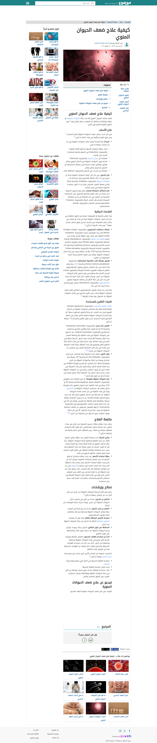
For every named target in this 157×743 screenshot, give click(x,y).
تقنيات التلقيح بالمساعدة (102, 306)
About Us (55, 737)
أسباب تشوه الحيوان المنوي (123, 103)
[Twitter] (124, 731)
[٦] (85, 375)
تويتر (108, 649)
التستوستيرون (104, 282)
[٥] (88, 350)
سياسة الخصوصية (53, 733)
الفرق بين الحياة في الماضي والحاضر (45, 247)
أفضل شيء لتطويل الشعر (49, 281)
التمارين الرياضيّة (103, 521)
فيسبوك (116, 649)
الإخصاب (106, 564)
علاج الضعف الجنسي (124, 109)
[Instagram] (120, 731)
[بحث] (92, 3)
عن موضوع (55, 730)
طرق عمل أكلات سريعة (50, 264)
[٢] (74, 137)
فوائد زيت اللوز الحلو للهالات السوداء (45, 243)
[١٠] (90, 556)
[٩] (84, 494)
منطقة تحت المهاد (98, 239)
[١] (70, 121)
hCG (76, 264)
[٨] (99, 433)
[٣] (106, 225)
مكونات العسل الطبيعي (50, 251)
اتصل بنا (36, 730)
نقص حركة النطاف (125, 90)
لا (84, 640)
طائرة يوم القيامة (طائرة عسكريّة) (46, 268)
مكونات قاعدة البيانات (51, 260)
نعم (90, 640)
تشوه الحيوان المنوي (123, 96)
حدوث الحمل (107, 556)
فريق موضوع (34, 737)
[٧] (68, 413)
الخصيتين (70, 388)
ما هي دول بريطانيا (51, 277)
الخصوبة (74, 465)
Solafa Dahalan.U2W (102, 43)
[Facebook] (129, 731)
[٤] (85, 225)
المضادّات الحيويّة (103, 181)
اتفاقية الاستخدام (33, 733)
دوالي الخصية (93, 158)
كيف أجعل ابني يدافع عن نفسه (47, 256)
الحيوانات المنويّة (73, 118)
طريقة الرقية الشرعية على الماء (47, 273)
